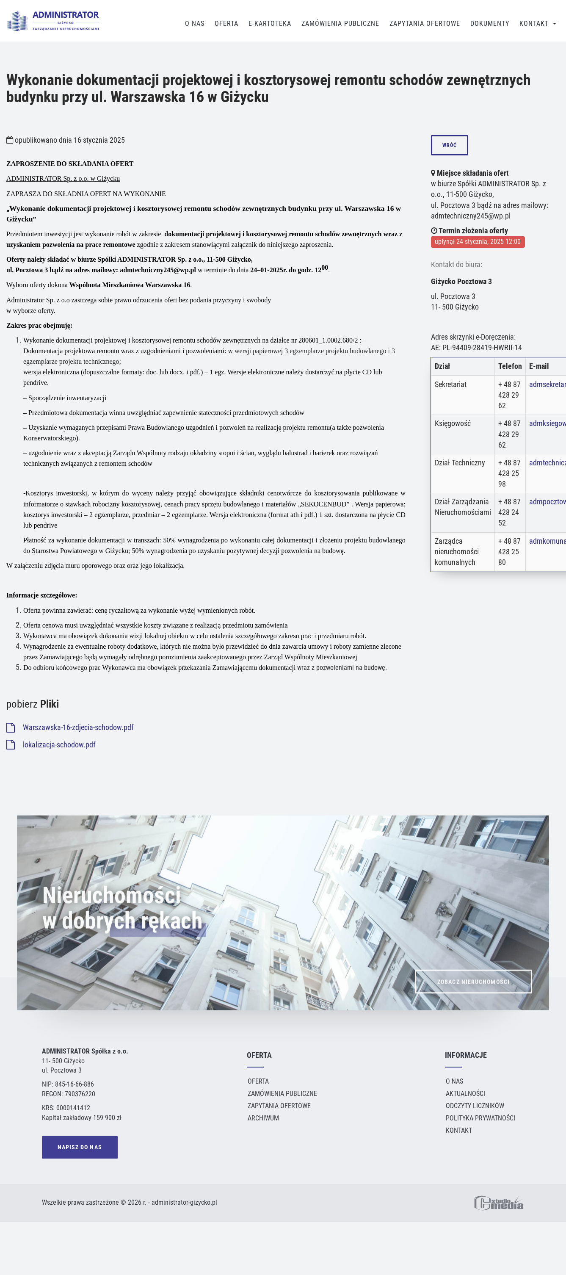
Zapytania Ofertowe (424, 23)
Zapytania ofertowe (279, 1106)
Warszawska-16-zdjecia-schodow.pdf (70, 727)
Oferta (226, 23)
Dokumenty (489, 23)
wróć (449, 145)
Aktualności (465, 1094)
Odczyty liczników (475, 1106)
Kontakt (534, 23)
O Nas (194, 23)
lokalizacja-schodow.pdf (51, 745)
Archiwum (263, 1118)
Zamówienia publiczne (340, 23)
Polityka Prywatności (480, 1118)
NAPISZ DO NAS (80, 1148)
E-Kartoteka (269, 23)
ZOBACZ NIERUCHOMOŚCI (473, 995)
